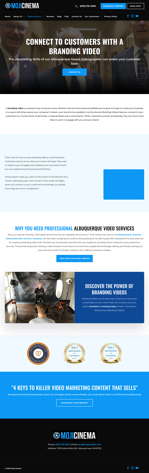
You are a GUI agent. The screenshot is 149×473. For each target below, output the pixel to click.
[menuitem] (9, 16)
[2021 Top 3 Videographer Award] (74, 353)
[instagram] (133, 16)
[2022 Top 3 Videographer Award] (111, 353)
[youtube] (137, 16)
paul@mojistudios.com (89, 444)
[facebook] (128, 16)
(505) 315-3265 (88, 6)
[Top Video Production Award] (38, 353)
